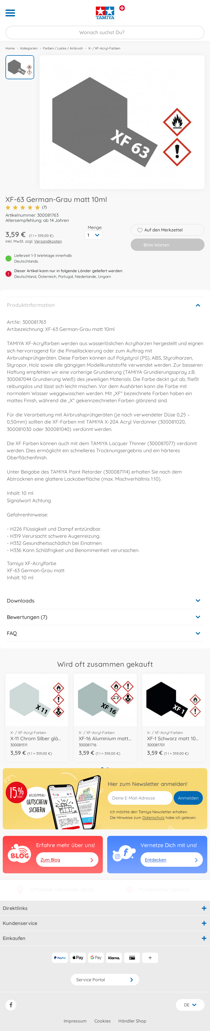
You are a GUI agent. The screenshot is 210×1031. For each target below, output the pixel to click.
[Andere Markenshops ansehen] (122, 8)
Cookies (102, 1021)
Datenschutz (153, 817)
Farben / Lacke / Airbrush (63, 48)
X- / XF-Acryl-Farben (104, 48)
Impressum (75, 1021)
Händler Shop (132, 1021)
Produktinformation (31, 305)
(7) (26, 207)
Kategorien (28, 48)
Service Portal (105, 979)
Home (10, 48)
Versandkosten (48, 241)
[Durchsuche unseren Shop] (105, 32)
